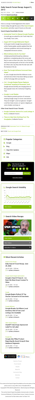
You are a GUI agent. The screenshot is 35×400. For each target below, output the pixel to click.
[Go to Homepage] (11, 2)
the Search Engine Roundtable (14, 383)
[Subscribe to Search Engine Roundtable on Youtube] (24, 169)
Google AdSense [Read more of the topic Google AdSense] (9, 306)
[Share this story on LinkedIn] (17, 18)
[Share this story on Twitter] (8, 18)
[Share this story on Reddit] (12, 18)
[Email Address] (13, 173)
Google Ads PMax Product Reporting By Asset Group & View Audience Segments (17, 341)
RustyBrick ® (15, 387)
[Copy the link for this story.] (31, 18)
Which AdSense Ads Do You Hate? (14, 54)
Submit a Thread (17, 361)
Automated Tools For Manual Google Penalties (19, 34)
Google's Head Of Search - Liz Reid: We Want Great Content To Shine (16, 280)
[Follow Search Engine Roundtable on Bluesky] (20, 169)
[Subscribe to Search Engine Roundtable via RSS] (27, 169)
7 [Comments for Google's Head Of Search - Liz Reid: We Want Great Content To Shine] (6, 286)
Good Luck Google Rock (14, 131)
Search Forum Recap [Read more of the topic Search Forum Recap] (10, 261)
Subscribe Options (17, 177)
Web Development (25, 387)
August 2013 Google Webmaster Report (16, 42)
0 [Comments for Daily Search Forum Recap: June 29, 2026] (6, 270)
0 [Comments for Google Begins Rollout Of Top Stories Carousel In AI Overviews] (6, 301)
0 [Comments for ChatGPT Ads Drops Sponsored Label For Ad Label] (6, 331)
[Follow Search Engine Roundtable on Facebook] (13, 169)
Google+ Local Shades (11, 94)
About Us (17, 369)
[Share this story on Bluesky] (22, 18)
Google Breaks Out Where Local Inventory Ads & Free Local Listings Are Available (16, 311)
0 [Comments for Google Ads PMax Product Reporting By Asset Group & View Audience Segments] (6, 347)
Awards (17, 366)
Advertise (17, 375)
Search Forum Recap (12, 14)
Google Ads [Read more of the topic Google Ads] (8, 337)
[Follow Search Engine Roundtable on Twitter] (17, 169)
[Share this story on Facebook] (3, 18)
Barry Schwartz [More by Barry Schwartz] (14, 270)
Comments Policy (17, 372)
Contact (17, 377)
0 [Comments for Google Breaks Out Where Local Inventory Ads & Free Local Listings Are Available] (6, 317)
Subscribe (27, 173)
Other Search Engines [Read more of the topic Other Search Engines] (11, 322)
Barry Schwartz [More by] (20, 12)
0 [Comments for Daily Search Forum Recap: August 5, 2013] (13, 12)
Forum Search (17, 364)
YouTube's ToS (26, 396)
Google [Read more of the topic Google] (7, 292)
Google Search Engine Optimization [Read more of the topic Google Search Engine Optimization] (14, 276)
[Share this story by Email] (27, 18)
